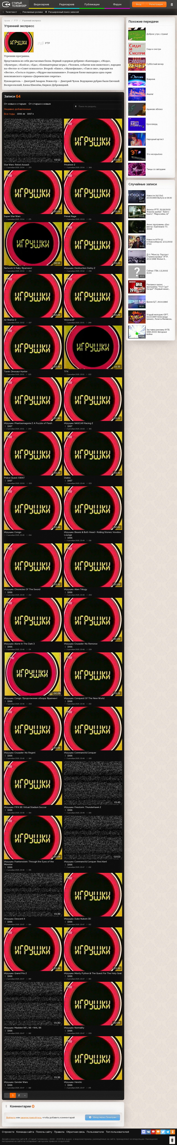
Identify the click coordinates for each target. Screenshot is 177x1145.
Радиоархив (66, 4)
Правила (59, 1131)
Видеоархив (41, 4)
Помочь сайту (44, 1131)
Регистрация (156, 4)
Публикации (92, 4)
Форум (117, 4)
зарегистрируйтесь (30, 1117)
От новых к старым (15, 103)
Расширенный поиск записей (62, 12)
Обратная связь (75, 1131)
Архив (7, 21)
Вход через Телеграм (102, 1117)
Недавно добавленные (17, 109)
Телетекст (9, 12)
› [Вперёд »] (24, 1095)
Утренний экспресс (31, 21)
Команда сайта (25, 1131)
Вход (138, 4)
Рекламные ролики (31, 12)
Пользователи (95, 1131)
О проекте (8, 1131)
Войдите (11, 1117)
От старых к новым (40, 103)
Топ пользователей (117, 1131)
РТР (16, 21)
